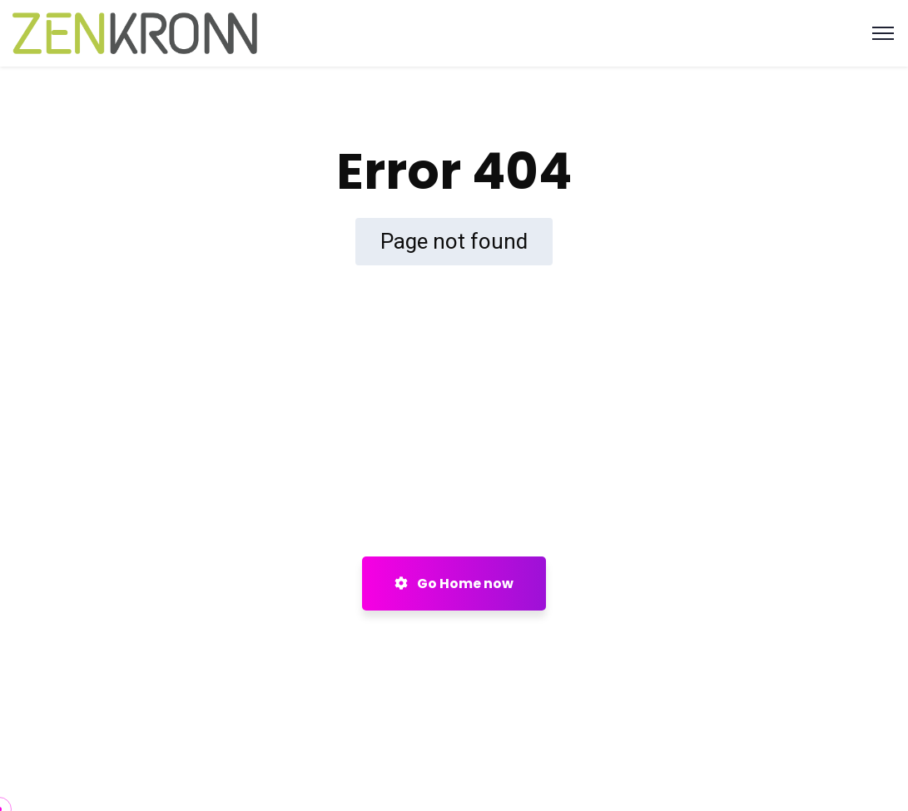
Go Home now (454, 583)
